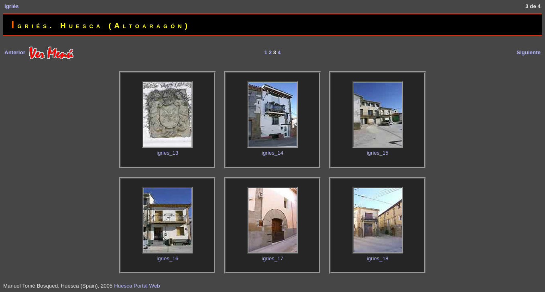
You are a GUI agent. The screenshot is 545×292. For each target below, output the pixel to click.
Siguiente (529, 52)
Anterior (14, 52)
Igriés (11, 6)
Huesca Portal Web (137, 286)
